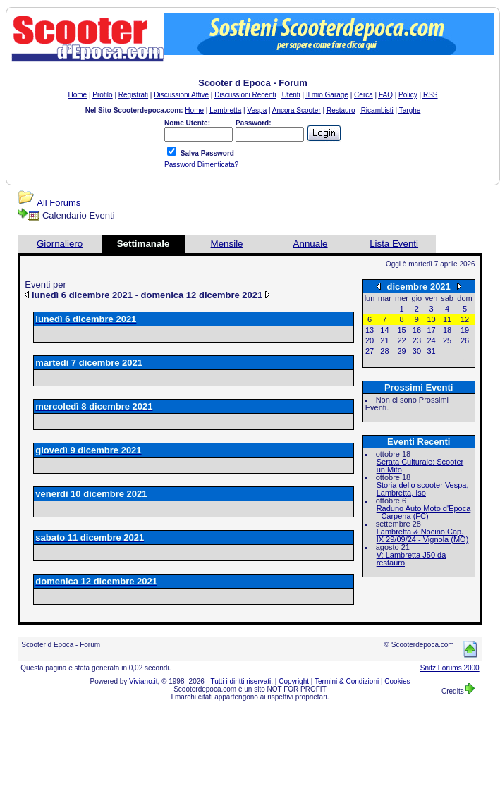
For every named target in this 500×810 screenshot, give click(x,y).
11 (447, 319)
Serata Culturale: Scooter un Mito (420, 466)
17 (431, 330)
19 (465, 330)
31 (431, 351)
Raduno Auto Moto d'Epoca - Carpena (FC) (424, 512)
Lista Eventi (394, 243)
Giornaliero (60, 243)
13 (369, 330)
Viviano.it (143, 681)
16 (417, 330)
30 (417, 351)
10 (431, 319)
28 (384, 351)
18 (447, 330)
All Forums (58, 202)
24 (431, 340)
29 (401, 351)
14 (384, 330)
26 (465, 340)
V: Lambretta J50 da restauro (411, 559)
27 (369, 351)
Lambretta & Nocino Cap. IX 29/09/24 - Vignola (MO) (423, 535)
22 (401, 340)
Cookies (397, 681)
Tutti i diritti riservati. (242, 681)
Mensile (227, 243)
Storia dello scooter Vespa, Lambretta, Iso (423, 489)
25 (447, 340)
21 (384, 340)
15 (401, 330)
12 (465, 319)
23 (417, 340)
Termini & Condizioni (347, 681)
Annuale (310, 243)
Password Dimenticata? (201, 164)
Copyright (294, 681)
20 (369, 340)
